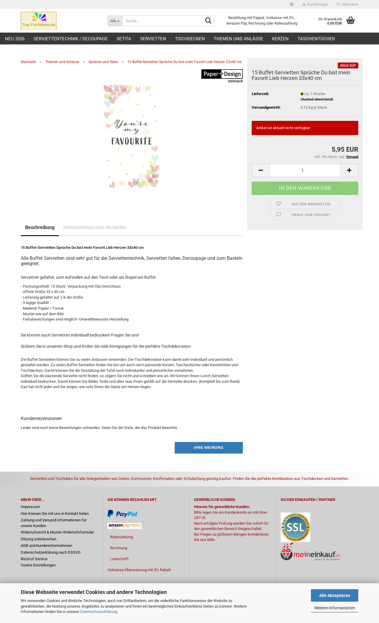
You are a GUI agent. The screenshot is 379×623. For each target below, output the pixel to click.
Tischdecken (190, 38)
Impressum (30, 507)
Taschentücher (316, 38)
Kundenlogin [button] (315, 4)
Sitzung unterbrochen (38, 539)
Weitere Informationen (334, 608)
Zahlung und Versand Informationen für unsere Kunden (53, 523)
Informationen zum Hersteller (94, 227)
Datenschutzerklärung (98, 611)
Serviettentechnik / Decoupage (70, 38)
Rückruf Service (34, 559)
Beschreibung (39, 227)
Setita (124, 38)
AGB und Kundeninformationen (46, 545)
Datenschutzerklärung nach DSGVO (51, 552)
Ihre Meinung (209, 447)
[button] (291, 4)
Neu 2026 (15, 38)
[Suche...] (114, 20)
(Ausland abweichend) (317, 99)
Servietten (153, 38)
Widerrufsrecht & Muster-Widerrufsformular (57, 532)
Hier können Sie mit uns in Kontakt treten (55, 513)
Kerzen (280, 38)
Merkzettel (347, 4)
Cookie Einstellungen (38, 565)
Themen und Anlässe (238, 38)
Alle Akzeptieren (334, 595)
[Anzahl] (305, 170)
